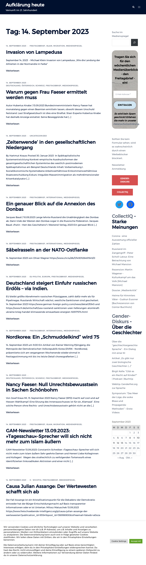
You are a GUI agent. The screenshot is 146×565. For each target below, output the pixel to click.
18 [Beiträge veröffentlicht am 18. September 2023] (114, 448)
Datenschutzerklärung (126, 124)
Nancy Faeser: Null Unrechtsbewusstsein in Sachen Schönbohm (52, 387)
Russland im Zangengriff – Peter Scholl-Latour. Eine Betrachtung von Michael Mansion (122, 257)
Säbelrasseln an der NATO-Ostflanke (47, 250)
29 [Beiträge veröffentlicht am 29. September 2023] (130, 453)
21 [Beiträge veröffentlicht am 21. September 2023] (126, 448)
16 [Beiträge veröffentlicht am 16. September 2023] (134, 443)
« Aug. (121, 457)
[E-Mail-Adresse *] (125, 94)
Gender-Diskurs (124, 180)
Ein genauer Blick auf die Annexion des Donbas (50, 206)
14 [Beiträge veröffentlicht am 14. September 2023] (126, 443)
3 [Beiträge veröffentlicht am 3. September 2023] (138, 432)
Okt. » (129, 457)
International (54, 197)
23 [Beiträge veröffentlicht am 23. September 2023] (134, 448)
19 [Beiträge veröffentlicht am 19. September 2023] (118, 448)
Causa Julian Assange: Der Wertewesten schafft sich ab (51, 489)
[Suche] (134, 42)
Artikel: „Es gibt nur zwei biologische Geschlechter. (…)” (123, 362)
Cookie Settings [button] (119, 541)
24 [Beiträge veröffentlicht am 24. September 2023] (138, 448)
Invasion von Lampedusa (34, 52)
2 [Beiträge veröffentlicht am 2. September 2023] (134, 432)
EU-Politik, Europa (40, 277)
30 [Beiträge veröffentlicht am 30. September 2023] (134, 453)
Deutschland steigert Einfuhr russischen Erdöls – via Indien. (51, 285)
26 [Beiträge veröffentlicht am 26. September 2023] (118, 453)
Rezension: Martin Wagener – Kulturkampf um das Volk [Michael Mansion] (123, 277)
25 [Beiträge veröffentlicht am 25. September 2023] (114, 453)
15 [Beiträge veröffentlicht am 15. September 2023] (130, 443)
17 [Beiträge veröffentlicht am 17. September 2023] (138, 443)
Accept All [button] (136, 541)
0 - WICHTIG (35, 480)
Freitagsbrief (37, 46)
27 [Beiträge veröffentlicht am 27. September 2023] (122, 453)
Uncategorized (38, 136)
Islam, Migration (55, 46)
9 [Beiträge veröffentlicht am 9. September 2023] (134, 437)
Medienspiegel (74, 46)
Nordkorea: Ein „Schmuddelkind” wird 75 (52, 337)
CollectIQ (122, 192)
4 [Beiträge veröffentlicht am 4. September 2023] (114, 437)
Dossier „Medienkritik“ (124, 290)
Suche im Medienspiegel (120, 34)
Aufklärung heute (25, 5)
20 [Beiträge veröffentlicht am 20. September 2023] (122, 448)
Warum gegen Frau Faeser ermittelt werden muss (46, 94)
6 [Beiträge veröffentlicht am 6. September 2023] (122, 437)
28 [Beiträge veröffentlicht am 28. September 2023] (126, 453)
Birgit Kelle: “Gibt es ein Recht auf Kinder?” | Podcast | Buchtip (124, 375)
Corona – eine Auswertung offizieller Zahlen (124, 240)
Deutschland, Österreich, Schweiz (25, 86)
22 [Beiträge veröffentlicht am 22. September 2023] (130, 448)
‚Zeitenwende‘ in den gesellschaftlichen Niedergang (51, 144)
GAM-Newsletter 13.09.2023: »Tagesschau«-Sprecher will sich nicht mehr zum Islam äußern (49, 436)
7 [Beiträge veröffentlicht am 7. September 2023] (126, 437)
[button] (133, 7)
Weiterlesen (12, 70)
